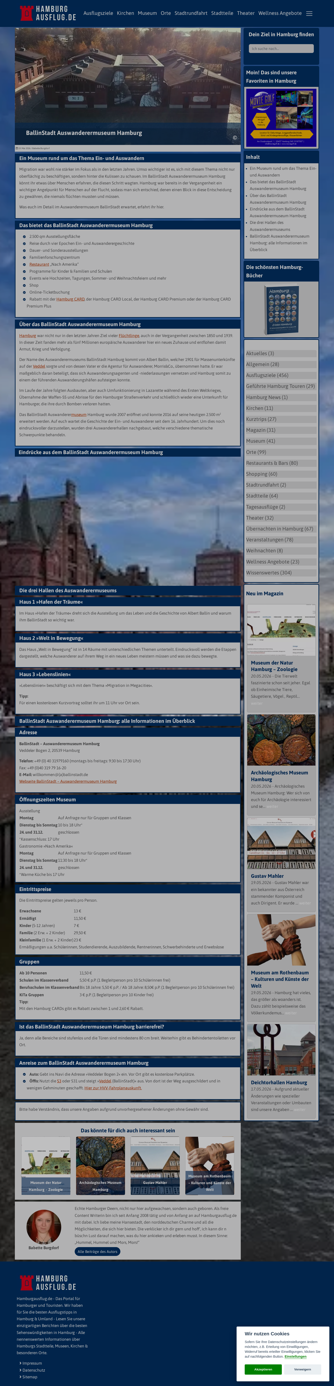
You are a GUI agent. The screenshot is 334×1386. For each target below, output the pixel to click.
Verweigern (302, 1369)
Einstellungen (295, 1356)
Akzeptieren (263, 1369)
